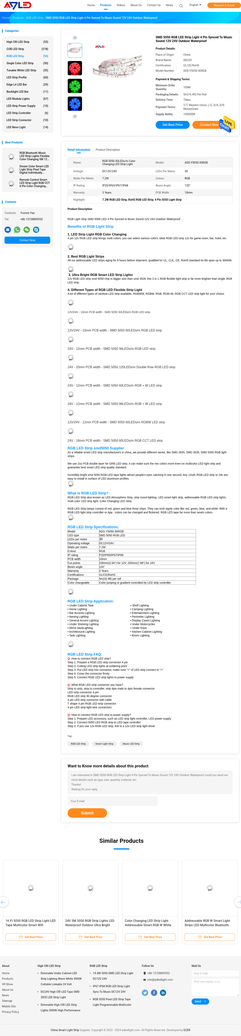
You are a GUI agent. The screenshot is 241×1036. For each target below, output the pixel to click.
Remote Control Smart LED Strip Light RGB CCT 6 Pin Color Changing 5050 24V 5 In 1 (35, 183)
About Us (7, 989)
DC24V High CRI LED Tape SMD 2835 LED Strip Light (60, 994)
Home (5, 973)
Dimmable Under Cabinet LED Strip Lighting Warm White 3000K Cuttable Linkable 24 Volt (61, 979)
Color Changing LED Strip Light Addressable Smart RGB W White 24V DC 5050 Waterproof (148, 925)
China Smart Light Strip (65, 1030)
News (5, 995)
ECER (187, 1030)
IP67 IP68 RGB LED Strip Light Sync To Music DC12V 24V (111, 989)
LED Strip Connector (27, 120)
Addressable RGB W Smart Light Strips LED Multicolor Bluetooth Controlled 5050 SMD (207, 925)
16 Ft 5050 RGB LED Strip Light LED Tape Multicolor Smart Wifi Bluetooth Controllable (31, 925)
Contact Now (27, 240)
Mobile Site (9, 1006)
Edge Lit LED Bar (27, 85)
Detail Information (79, 149)
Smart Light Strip (104, 743)
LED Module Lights (27, 99)
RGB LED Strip (27, 56)
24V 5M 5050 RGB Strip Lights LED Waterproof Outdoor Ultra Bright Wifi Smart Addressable (89, 925)
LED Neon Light (27, 127)
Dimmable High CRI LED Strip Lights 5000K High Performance (60, 1007)
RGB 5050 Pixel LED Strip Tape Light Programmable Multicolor (112, 1002)
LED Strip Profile (27, 77)
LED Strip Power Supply (27, 106)
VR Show (7, 984)
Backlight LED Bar (27, 92)
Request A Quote (224, 5)
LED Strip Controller (27, 113)
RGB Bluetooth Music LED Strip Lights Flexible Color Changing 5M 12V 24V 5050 (35, 156)
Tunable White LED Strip (27, 70)
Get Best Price (173, 125)
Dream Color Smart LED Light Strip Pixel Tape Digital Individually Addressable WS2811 (34, 169)
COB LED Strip (27, 49)
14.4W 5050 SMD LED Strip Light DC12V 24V (113, 976)
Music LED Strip (131, 743)
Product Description (108, 149)
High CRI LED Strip (27, 42)
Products (7, 978)
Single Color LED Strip (27, 63)
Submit (87, 813)
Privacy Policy (10, 1011)
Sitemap (7, 1000)
